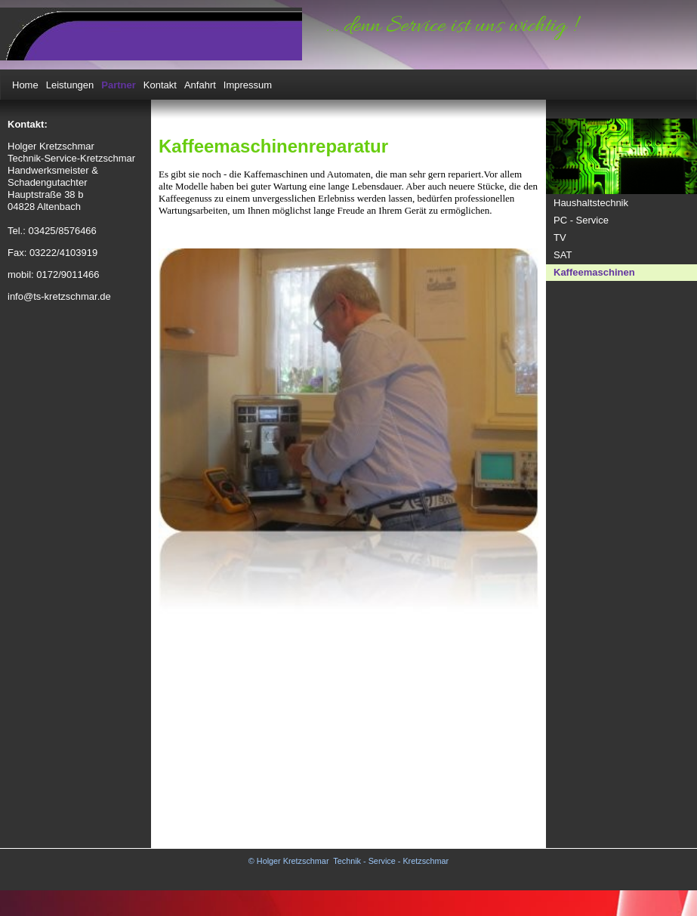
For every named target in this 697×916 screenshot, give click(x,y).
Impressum (248, 85)
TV (560, 237)
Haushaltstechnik (591, 202)
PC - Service (581, 220)
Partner (118, 85)
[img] (151, 34)
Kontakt (160, 85)
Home (25, 85)
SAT (563, 255)
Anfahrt (200, 85)
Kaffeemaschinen (594, 272)
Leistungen (70, 85)
